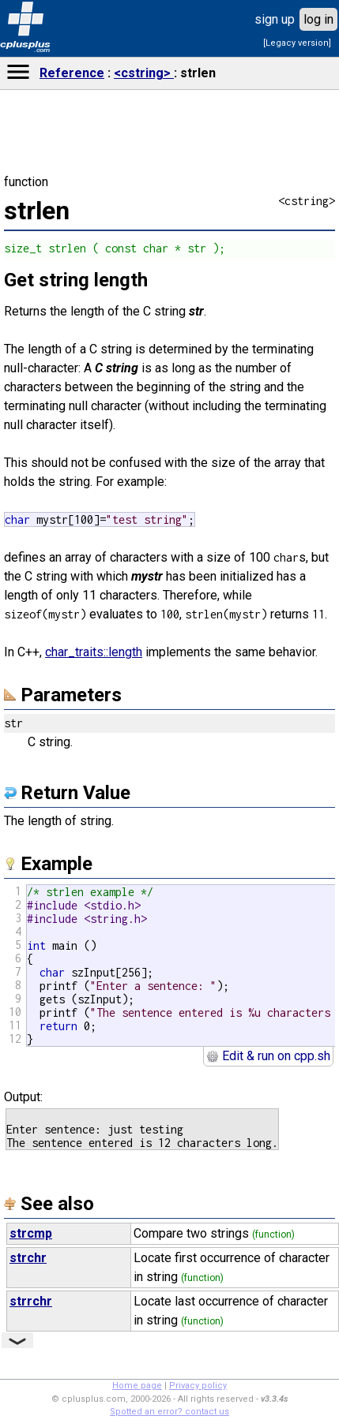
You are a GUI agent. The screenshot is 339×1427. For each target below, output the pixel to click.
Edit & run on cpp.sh (268, 1055)
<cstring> (144, 72)
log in (318, 19)
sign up (274, 19)
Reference (72, 72)
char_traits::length (93, 651)
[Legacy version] (297, 43)
